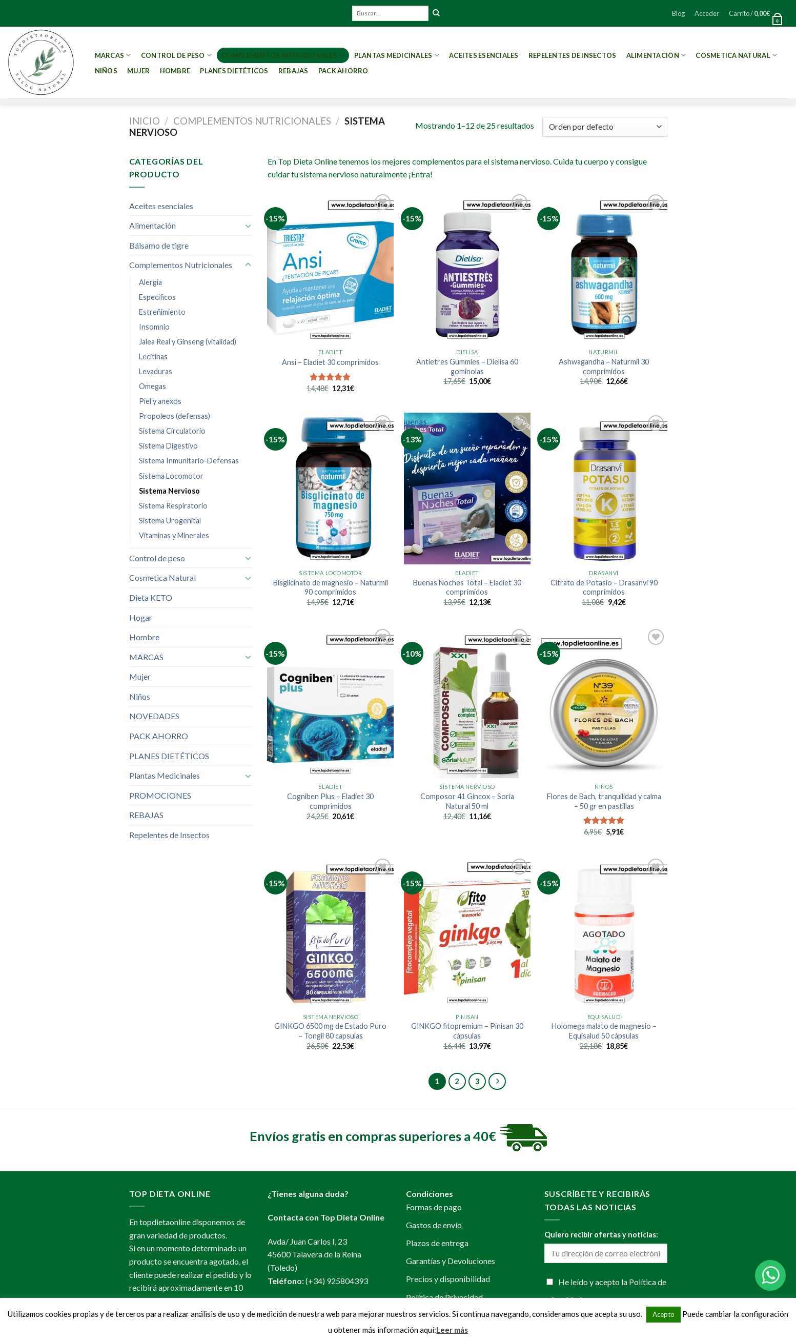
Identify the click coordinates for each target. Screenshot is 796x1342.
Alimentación (656, 55)
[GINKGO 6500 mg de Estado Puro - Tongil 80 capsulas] (330, 932)
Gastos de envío (434, 1225)
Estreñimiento (162, 312)
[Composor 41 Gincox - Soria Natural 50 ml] (467, 702)
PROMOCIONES (160, 795)
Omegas (152, 386)
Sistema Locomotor (171, 476)
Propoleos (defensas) (174, 416)
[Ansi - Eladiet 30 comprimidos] (330, 267)
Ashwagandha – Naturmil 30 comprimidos (604, 366)
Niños (106, 71)
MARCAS (113, 55)
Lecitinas (153, 356)
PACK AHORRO (343, 71)
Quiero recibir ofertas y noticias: (601, 1234)
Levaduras (155, 371)
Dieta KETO (150, 597)
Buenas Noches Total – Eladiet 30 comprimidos (467, 587)
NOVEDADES (154, 716)
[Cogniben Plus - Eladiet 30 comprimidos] (330, 702)
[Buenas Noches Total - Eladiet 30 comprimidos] (467, 488)
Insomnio (154, 326)
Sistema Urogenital (170, 520)
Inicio (144, 121)
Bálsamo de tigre (159, 245)
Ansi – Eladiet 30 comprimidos (330, 362)
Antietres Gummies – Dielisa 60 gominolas (467, 366)
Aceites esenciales (484, 55)
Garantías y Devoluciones (450, 1261)
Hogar (140, 617)
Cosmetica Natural (736, 55)
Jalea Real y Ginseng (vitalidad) (187, 341)
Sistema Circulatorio (172, 430)
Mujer (138, 71)
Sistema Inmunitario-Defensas (189, 460)
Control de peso (176, 55)
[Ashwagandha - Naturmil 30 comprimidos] (604, 267)
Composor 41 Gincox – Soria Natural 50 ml (467, 801)
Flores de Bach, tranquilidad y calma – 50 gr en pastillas (604, 801)
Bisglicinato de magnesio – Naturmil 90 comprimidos (330, 587)
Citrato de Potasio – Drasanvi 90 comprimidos (604, 587)
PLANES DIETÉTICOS (234, 71)
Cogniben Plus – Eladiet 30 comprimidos (330, 801)
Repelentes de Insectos (572, 55)
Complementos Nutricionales (282, 55)
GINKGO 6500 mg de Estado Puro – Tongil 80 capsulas (330, 1031)
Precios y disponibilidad (448, 1279)
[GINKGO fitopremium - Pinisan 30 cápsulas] (467, 932)
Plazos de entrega (437, 1243)
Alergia (150, 282)
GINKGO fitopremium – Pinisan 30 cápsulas (467, 1031)
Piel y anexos (160, 401)
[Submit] (436, 13)
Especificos (157, 297)
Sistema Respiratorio (173, 505)
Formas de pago (434, 1207)
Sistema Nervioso (169, 490)
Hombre (175, 71)
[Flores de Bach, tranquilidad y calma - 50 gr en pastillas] (604, 702)
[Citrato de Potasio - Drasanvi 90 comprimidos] (604, 488)
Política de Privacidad (444, 1297)
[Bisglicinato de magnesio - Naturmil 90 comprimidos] (330, 488)
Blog (678, 13)
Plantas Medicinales (396, 55)
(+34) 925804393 (336, 1281)
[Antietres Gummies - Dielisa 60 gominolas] (467, 267)
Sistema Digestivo (168, 445)
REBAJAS (293, 71)
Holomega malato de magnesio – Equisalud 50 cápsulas (604, 1031)
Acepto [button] (663, 1314)
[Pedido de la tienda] (604, 127)
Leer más (452, 1329)
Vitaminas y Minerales (174, 535)
